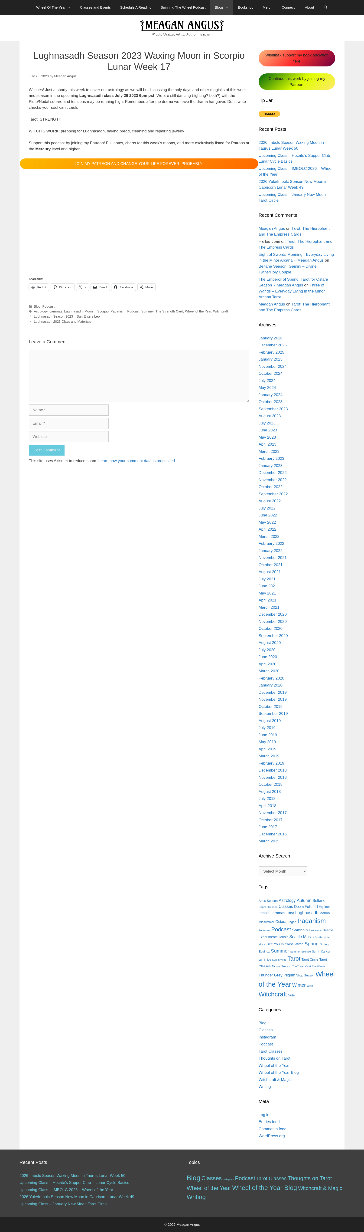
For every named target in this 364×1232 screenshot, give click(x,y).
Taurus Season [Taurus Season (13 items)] (281, 966)
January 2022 (271, 551)
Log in (264, 1115)
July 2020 (267, 650)
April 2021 (267, 600)
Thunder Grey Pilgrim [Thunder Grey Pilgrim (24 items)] (277, 975)
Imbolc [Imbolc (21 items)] (264, 913)
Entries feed (269, 1122)
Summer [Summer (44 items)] (280, 950)
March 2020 (269, 671)
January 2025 (271, 359)
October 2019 (271, 706)
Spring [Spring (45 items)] (311, 943)
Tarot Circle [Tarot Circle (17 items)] (310, 959)
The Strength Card (169, 311)
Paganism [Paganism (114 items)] (311, 920)
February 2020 (271, 678)
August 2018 (270, 791)
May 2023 (267, 437)
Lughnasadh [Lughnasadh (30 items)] (306, 912)
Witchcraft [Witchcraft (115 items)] (273, 994)
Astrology (41, 311)
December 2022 (273, 472)
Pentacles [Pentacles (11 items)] (264, 930)
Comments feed (272, 1129)
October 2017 (271, 820)
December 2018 (273, 770)
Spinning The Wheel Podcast (183, 7)
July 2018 (267, 798)
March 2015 (269, 841)
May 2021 (267, 593)
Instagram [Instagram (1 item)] (228, 1179)
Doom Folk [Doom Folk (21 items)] (303, 907)
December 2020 (273, 614)
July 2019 (267, 728)
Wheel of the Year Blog (279, 1072)
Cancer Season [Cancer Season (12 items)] (268, 907)
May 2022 (267, 522)
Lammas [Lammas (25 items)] (277, 913)
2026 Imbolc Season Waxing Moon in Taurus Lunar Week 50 (72, 1175)
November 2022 (273, 480)
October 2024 (271, 373)
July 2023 (267, 423)
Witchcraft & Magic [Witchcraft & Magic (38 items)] (320, 1188)
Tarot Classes (271, 1051)
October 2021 (271, 565)
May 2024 (267, 387)
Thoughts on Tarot (274, 1058)
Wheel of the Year (198, 311)
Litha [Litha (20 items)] (290, 913)
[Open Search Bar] (325, 7)
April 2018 (267, 806)
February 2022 (271, 543)
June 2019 (268, 735)
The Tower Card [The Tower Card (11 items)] (301, 966)
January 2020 (271, 685)
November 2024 (273, 366)
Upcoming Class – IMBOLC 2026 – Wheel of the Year (66, 1190)
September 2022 (273, 494)
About (309, 7)
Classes (266, 1030)
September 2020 (273, 636)
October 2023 (271, 402)
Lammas (55, 311)
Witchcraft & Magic (275, 1080)
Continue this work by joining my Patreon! (297, 81)
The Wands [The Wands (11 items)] (318, 966)
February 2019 (271, 763)
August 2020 (270, 643)
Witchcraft (220, 311)
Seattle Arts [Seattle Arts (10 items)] (315, 930)
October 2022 (271, 487)
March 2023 (269, 451)
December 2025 (273, 345)
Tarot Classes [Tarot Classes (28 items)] (271, 1178)
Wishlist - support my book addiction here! (296, 58)
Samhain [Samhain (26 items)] (300, 930)
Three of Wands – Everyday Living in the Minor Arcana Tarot (292, 291)
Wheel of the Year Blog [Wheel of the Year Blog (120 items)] (264, 1187)
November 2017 (273, 813)
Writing (265, 1086)
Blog (37, 306)
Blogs (224, 7)
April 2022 (267, 529)
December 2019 (273, 692)
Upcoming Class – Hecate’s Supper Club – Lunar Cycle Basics (74, 1182)
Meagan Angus (272, 228)
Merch (268, 7)
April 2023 (267, 444)
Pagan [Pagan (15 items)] (291, 922)
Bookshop (246, 7)
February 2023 (271, 458)
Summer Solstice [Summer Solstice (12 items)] (300, 951)
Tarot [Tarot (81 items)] (293, 958)
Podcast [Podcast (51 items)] (245, 1178)
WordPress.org (272, 1136)
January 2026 (271, 338)
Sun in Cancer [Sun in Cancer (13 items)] (321, 951)
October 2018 (271, 784)
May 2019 (267, 742)
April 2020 (267, 664)
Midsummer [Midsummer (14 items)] (266, 922)
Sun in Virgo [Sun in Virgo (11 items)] (279, 959)
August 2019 (270, 721)
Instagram (267, 1037)
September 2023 (273, 409)
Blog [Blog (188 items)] (193, 1178)
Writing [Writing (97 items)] (196, 1196)
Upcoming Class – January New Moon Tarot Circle (64, 1204)
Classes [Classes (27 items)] (286, 906)
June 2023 (268, 430)
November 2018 (273, 777)
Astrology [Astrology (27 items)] (287, 900)
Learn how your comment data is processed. (137, 461)
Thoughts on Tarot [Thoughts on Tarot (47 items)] (310, 1178)
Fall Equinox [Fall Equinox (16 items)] (321, 907)
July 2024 (267, 380)
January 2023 (271, 465)
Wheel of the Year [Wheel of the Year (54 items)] (209, 1188)
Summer (147, 311)
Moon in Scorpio (96, 311)
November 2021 (273, 557)
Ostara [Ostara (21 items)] (280, 922)
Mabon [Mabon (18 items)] (324, 913)
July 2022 (267, 508)
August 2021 (270, 572)
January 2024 (271, 395)
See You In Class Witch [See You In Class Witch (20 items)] (284, 944)
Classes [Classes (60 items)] (211, 1178)
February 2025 (271, 352)
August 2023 (270, 416)
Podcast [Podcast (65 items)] (281, 929)
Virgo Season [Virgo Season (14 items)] (305, 975)
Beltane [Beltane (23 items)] (318, 900)
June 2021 (268, 586)
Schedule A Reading (135, 7)
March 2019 (269, 756)
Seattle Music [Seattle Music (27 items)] (301, 936)
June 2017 (268, 827)
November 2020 (273, 621)
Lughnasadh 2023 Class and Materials (62, 321)
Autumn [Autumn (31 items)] (304, 900)
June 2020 (268, 657)
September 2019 (273, 713)
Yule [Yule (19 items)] (291, 995)
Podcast (48, 306)
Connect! (289, 7)
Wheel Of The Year (55, 7)
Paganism (117, 311)
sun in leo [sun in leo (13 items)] (265, 959)
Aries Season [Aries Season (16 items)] (268, 901)
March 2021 (269, 607)
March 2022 (269, 536)
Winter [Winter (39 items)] (299, 985)
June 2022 (268, 515)
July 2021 (267, 579)
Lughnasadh (73, 311)
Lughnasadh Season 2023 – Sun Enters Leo (67, 316)
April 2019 (267, 749)
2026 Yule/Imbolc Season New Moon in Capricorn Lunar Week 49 (77, 1197)
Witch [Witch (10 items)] (310, 985)
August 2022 (270, 501)
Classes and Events (95, 7)
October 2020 (271, 628)
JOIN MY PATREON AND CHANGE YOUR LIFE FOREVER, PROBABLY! (139, 163)
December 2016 (273, 834)
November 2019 (273, 699)
